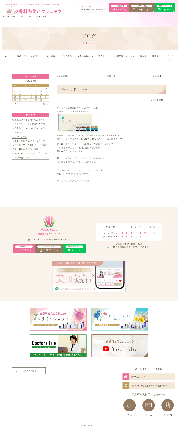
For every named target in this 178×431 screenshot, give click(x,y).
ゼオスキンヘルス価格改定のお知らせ (30, 123)
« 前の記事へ (63, 76)
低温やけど (17, 132)
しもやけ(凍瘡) (19, 136)
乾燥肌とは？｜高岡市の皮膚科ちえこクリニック (36, 119)
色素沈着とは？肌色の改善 (25, 149)
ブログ (22, 16)
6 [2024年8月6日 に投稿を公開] (20, 91)
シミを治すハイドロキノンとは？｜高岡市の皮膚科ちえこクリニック (46, 128)
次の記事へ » (159, 76)
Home (6, 16)
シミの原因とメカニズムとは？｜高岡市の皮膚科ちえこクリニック (45, 157)
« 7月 (16, 104)
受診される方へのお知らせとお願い (29, 144)
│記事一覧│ (111, 76)
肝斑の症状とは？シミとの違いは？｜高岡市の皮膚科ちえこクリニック (47, 153)
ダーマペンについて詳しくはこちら (74, 180)
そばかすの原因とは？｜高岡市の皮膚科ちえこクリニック (40, 140)
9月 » (45, 104)
